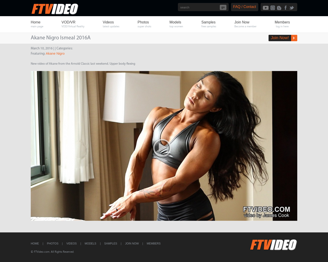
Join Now (132, 243)
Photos (52, 243)
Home (35, 243)
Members (154, 243)
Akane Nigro (55, 53)
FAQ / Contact (244, 7)
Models (90, 243)
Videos (71, 243)
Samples (110, 243)
